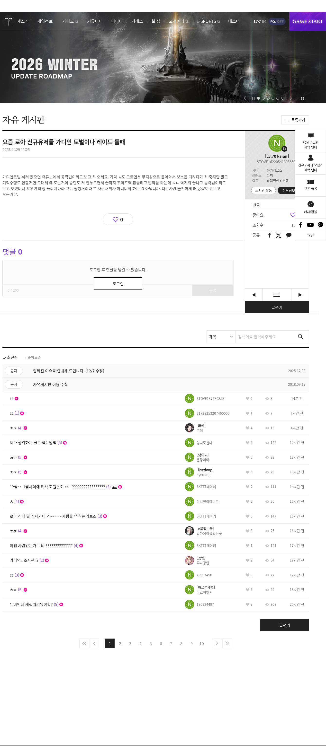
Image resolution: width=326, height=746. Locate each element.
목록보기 (276, 295)
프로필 (276, 143)
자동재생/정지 (253, 98)
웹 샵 (155, 21)
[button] (245, 98)
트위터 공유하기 (278, 235)
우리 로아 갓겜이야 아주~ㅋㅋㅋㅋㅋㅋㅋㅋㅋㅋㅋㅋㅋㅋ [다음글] (300, 295)
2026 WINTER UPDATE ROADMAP (163, 57)
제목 (213, 337)
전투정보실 (290, 190)
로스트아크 (9, 21)
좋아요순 (34, 357)
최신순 (12, 357)
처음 (84, 643)
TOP (310, 235)
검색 (301, 337)
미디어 (117, 21)
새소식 (23, 21)
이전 (94, 643)
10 (201, 643)
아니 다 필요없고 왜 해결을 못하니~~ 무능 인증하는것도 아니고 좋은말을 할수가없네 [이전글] (253, 295)
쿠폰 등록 (310, 188)
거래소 (137, 21)
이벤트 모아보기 (302, 98)
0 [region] (121, 219)
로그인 (259, 21)
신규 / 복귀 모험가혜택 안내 (310, 167)
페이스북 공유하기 (269, 235)
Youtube (311, 225)
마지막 (227, 643)
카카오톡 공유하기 (289, 235)
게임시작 (307, 21)
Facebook (300, 225)
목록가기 (298, 120)
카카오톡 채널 (321, 225)
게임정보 (45, 21)
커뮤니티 (95, 21)
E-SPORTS (206, 21)
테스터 (234, 21)
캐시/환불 (310, 211)
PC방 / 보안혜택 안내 (310, 144)
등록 (213, 290)
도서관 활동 (263, 190)
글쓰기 (277, 307)
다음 (217, 643)
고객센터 (176, 21)
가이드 (68, 21)
